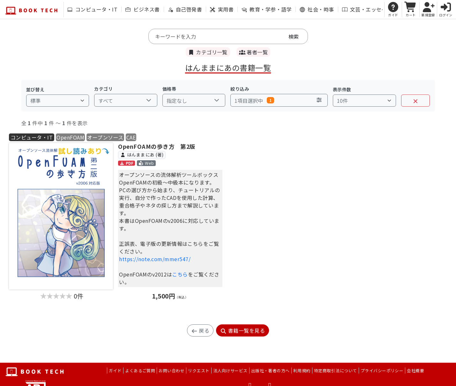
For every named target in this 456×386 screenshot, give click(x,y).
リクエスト (198, 370)
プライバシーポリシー (382, 370)
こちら (180, 274)
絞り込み (239, 89)
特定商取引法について (335, 370)
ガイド (115, 370)
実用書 (222, 9)
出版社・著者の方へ (270, 370)
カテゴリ (103, 89)
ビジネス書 (142, 9)
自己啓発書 (185, 9)
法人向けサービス (230, 370)
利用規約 (301, 370)
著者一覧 (253, 52)
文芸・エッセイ (364, 9)
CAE (131, 137)
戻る (200, 330)
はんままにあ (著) (142, 154)
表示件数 (342, 89)
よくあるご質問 (140, 370)
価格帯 (169, 89)
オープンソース (105, 137)
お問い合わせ (171, 370)
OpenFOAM (70, 137)
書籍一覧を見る (242, 330)
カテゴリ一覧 (208, 52)
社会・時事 (317, 9)
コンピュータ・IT (92, 9)
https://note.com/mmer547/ (155, 259)
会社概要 (415, 370)
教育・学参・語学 (267, 9)
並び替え (35, 89)
